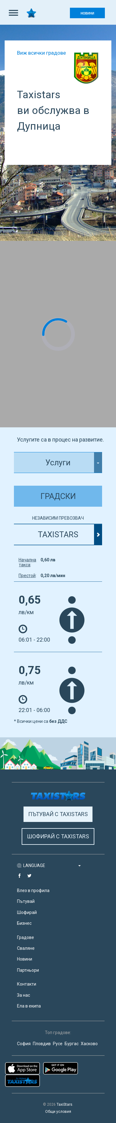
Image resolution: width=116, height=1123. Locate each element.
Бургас (72, 1043)
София (24, 1043)
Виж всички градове (41, 53)
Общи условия (58, 1111)
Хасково (89, 1043)
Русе (57, 1043)
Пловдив (42, 1043)
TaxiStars (64, 1104)
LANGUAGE (52, 865)
